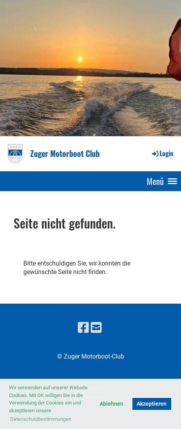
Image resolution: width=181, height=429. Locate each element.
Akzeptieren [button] (152, 404)
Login (162, 153)
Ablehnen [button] (111, 404)
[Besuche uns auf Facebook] (83, 327)
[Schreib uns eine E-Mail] (96, 327)
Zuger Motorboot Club (65, 153)
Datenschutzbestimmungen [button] (40, 419)
